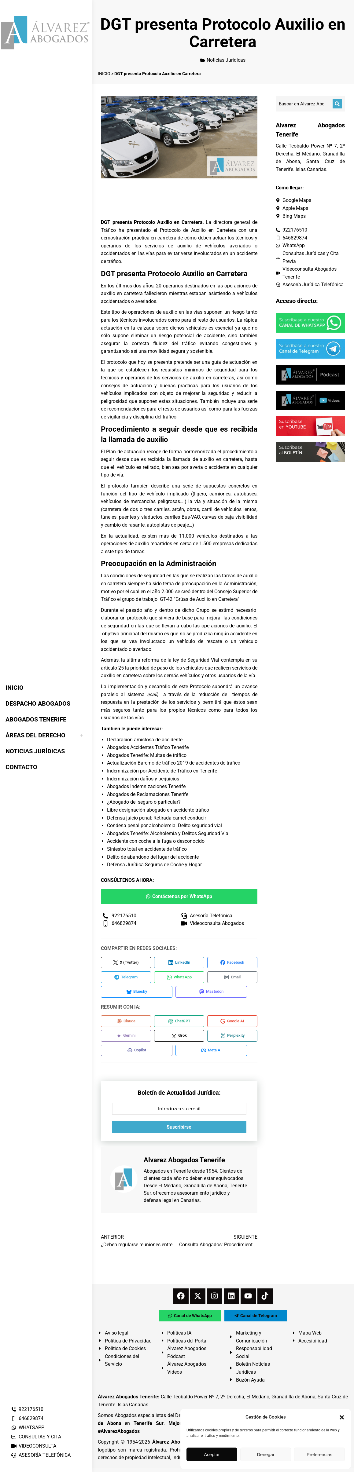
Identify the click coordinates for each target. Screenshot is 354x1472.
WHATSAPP (27, 1427)
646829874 (27, 1418)
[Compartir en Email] (232, 978)
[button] (342, 1417)
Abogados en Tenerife (167, 1175)
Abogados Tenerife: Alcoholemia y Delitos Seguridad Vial (168, 833)
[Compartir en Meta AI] (214, 1054)
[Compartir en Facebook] (232, 963)
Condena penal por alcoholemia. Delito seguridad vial (164, 825)
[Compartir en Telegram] (126, 978)
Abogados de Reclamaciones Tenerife (147, 794)
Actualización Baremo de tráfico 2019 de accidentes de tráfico (173, 763)
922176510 (27, 1409)
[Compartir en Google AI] (232, 1023)
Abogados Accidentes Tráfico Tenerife (148, 747)
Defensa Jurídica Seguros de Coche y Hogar (154, 864)
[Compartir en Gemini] (126, 1039)
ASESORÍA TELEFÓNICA (41, 1455)
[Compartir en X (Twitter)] (126, 963)
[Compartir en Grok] (179, 1039)
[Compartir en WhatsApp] (179, 978)
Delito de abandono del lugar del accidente (153, 857)
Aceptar (212, 1454)
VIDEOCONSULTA (33, 1446)
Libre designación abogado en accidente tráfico (158, 810)
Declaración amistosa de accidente (145, 740)
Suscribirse (179, 1131)
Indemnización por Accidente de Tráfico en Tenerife (162, 771)
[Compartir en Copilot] (137, 1054)
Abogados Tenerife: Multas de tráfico (146, 755)
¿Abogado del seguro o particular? (144, 802)
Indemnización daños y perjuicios (143, 779)
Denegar (266, 1454)
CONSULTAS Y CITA (36, 1437)
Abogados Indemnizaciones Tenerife (146, 786)
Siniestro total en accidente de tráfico (147, 849)
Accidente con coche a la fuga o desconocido (156, 841)
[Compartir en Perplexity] (232, 1039)
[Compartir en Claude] (126, 1023)
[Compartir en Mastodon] (214, 994)
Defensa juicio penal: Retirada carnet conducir (156, 818)
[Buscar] (337, 103)
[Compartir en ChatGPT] (179, 1023)
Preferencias (319, 1454)
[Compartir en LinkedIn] (179, 963)
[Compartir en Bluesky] (137, 994)
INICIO (104, 73)
